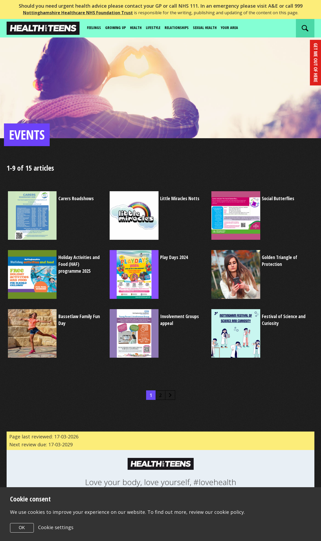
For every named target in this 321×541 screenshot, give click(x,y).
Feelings (95, 28)
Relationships (185, 28)
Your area (242, 28)
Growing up (118, 28)
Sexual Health (216, 28)
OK (22, 527)
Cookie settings (55, 527)
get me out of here (315, 62)
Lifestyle (159, 28)
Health (140, 28)
